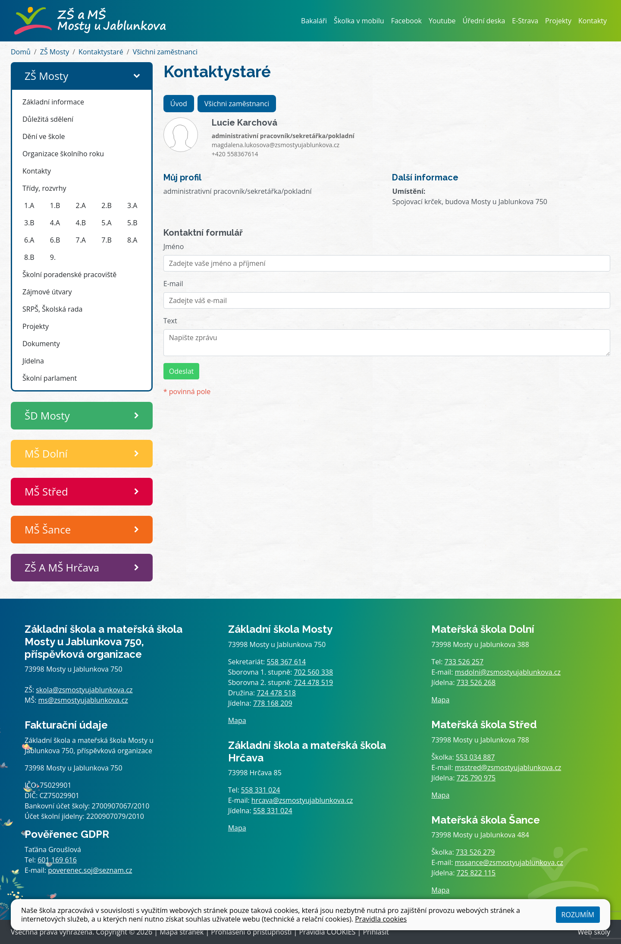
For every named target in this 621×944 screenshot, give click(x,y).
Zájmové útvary (47, 292)
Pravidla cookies (381, 919)
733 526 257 (464, 661)
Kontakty (592, 20)
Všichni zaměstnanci (165, 52)
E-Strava (525, 20)
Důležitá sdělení (47, 119)
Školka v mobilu (359, 20)
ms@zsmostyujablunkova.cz (83, 700)
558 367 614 (286, 661)
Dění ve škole (43, 136)
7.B (106, 240)
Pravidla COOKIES (327, 932)
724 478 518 (276, 693)
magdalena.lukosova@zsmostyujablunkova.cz (275, 145)
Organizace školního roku (63, 153)
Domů (21, 52)
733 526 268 (476, 682)
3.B (29, 222)
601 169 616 (57, 860)
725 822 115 (476, 873)
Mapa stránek (182, 932)
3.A (132, 205)
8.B (29, 257)
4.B (81, 222)
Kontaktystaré (100, 52)
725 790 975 (476, 778)
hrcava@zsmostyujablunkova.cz (302, 800)
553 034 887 (475, 757)
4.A (55, 222)
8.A (132, 240)
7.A (81, 240)
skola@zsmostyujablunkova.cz (84, 690)
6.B (55, 240)
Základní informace (53, 102)
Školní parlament (49, 378)
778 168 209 (272, 703)
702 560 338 (313, 672)
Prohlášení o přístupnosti (251, 932)
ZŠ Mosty (54, 52)
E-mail (173, 283)
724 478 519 (313, 682)
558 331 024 (260, 790)
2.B (106, 205)
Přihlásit (376, 932)
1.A (29, 205)
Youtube (442, 20)
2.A (81, 205)
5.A (106, 222)
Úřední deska (484, 20)
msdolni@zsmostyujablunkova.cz (508, 672)
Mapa (237, 720)
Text (170, 320)
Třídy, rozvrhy (44, 188)
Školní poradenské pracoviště (69, 274)
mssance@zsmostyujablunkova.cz (509, 862)
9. (53, 257)
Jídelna (33, 361)
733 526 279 (475, 852)
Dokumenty (41, 343)
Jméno (173, 246)
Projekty (558, 20)
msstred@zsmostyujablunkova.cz (508, 767)
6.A (29, 240)
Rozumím (577, 914)
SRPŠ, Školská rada (52, 309)
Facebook (406, 20)
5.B (132, 222)
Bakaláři (314, 20)
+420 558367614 (235, 154)
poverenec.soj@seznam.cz (90, 870)
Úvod (178, 103)
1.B (55, 205)
